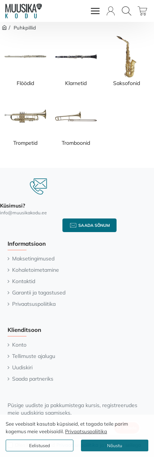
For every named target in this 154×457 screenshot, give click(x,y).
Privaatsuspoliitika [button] (86, 431)
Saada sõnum (94, 225)
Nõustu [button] (114, 445)
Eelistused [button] (39, 445)
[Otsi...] (126, 11)
